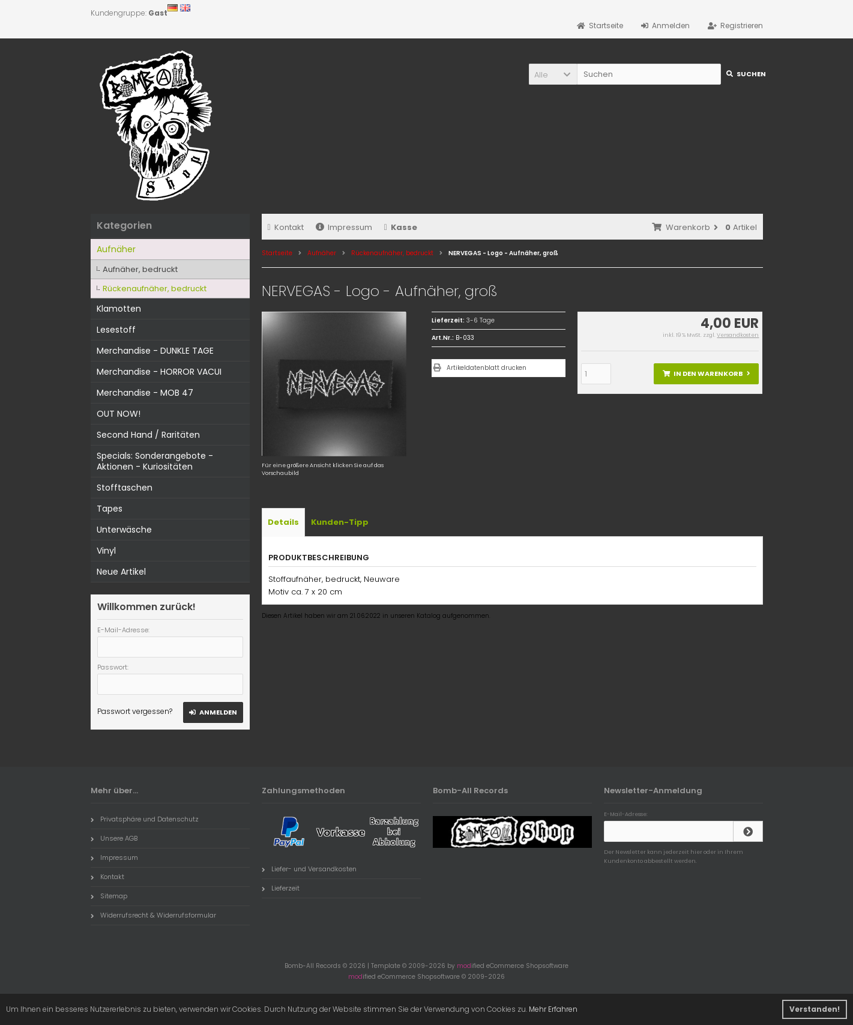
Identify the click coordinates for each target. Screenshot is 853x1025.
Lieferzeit (281, 888)
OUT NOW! (118, 414)
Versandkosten (738, 335)
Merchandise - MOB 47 (145, 393)
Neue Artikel (121, 572)
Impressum (344, 227)
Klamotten (119, 309)
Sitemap (109, 896)
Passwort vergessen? (134, 711)
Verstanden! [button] (814, 1009)
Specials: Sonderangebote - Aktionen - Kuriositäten (155, 461)
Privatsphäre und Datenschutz (145, 819)
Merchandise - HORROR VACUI (159, 372)
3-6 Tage (480, 320)
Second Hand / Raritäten (148, 435)
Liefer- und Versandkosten (309, 869)
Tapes (109, 509)
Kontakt (286, 227)
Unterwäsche (124, 530)
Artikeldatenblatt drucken (486, 367)
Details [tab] (283, 522)
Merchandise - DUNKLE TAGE (155, 351)
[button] (553, 74)
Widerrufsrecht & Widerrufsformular (153, 915)
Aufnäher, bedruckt (140, 269)
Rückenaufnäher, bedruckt (154, 288)
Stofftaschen (124, 488)
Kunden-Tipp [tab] (340, 522)
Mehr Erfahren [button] (553, 1009)
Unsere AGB (114, 838)
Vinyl (106, 551)
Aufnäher (116, 249)
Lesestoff (116, 330)
